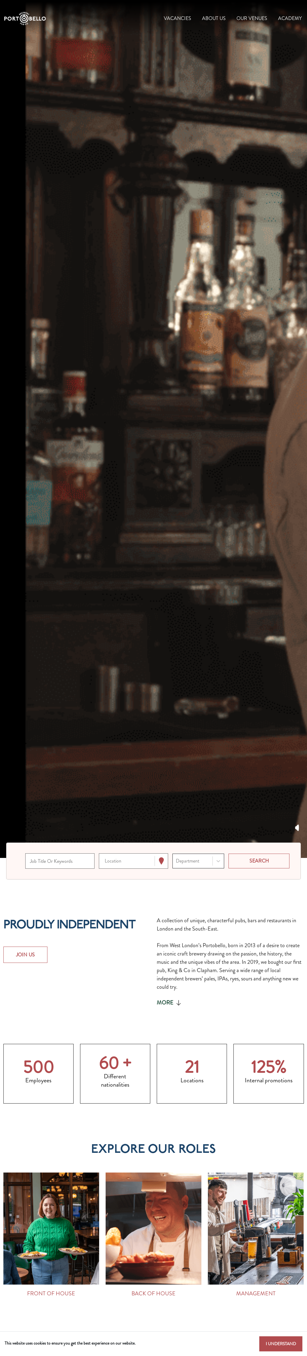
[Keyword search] (60, 861)
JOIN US (25, 954)
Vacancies (177, 18)
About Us (214, 18)
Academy (290, 18)
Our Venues (251, 18)
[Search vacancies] (258, 861)
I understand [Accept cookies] (281, 1344)
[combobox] (105, 861)
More (169, 1003)
